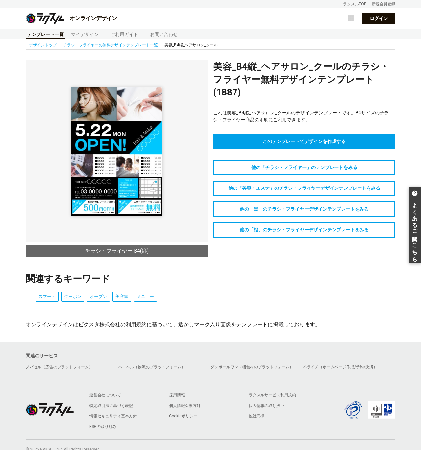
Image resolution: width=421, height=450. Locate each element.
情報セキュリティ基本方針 (113, 416)
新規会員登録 (383, 4)
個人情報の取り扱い (266, 405)
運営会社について (105, 395)
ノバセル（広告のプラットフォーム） (59, 367)
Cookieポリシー (183, 416)
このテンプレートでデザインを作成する (304, 141)
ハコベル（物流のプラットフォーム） (151, 367)
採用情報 (177, 395)
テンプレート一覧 (45, 34)
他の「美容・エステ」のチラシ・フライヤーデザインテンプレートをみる (304, 188)
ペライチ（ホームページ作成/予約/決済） (340, 367)
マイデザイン (85, 34)
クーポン (72, 296)
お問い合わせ (164, 34)
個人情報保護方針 (185, 405)
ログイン (379, 18)
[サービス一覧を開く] (351, 18)
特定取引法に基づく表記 (111, 405)
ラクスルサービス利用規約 (272, 395)
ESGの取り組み (102, 426)
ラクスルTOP (354, 4)
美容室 (121, 296)
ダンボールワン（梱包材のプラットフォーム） (251, 367)
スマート (47, 296)
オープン (98, 296)
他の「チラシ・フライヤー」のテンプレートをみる (304, 167)
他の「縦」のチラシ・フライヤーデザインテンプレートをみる (304, 229)
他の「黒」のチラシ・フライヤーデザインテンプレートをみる (304, 209)
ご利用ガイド (124, 34)
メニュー (145, 296)
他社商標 (256, 416)
